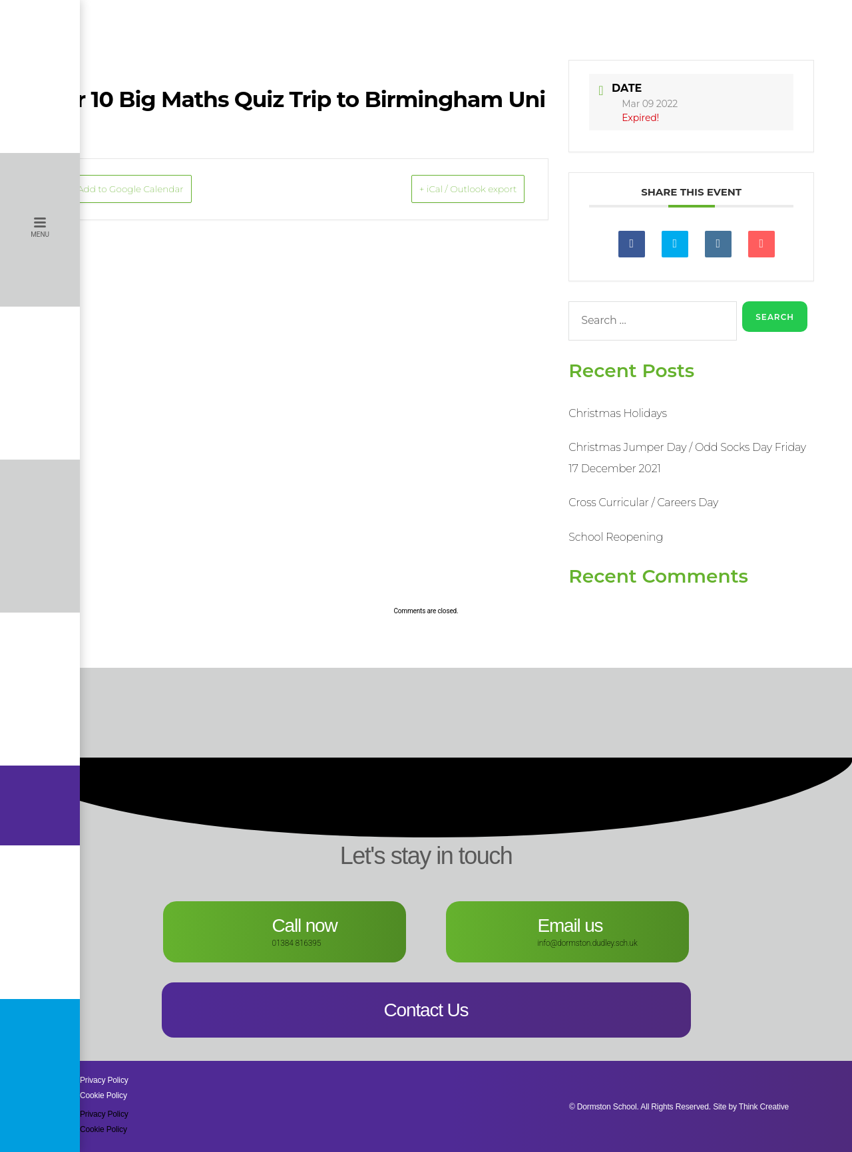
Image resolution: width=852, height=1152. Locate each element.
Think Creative (764, 1106)
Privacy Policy (104, 1080)
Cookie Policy (103, 1095)
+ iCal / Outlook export (448, 190)
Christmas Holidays (617, 413)
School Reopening (615, 537)
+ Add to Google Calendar (148, 190)
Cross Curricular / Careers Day (643, 502)
